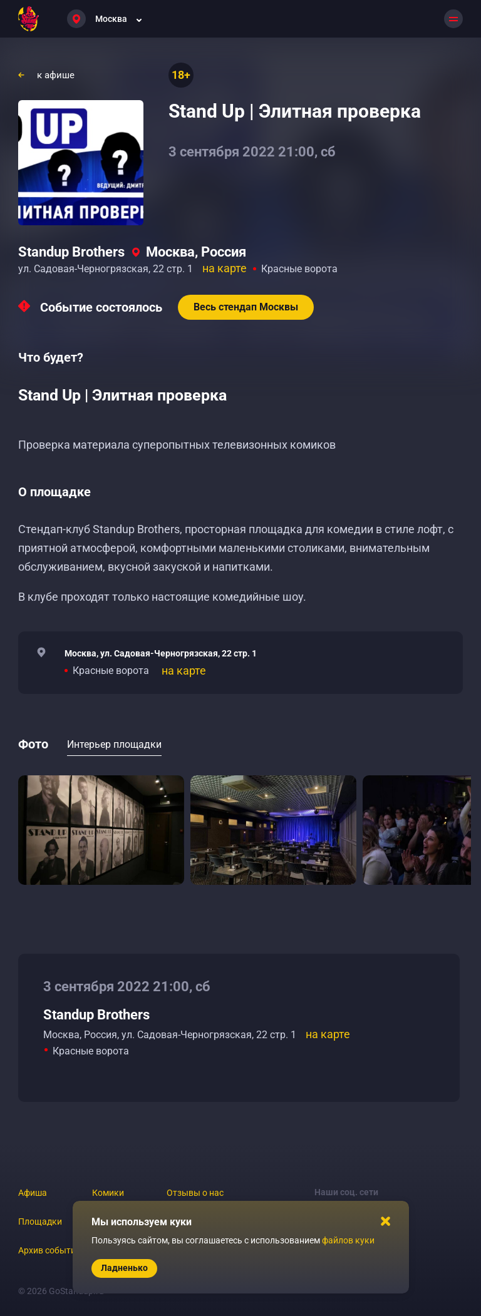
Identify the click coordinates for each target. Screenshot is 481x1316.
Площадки (40, 1222)
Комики (108, 1193)
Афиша (32, 1193)
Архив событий (49, 1250)
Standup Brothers (71, 252)
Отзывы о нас (195, 1193)
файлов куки (348, 1240)
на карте (224, 268)
